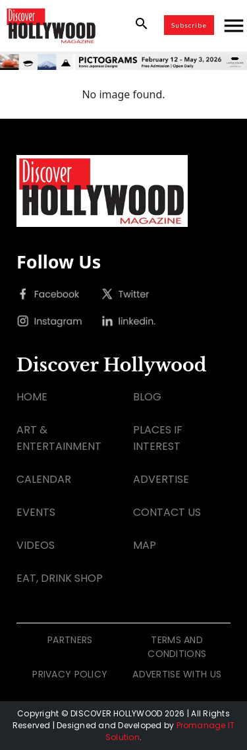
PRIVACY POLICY (69, 674)
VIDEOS (35, 545)
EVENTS (35, 512)
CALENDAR (43, 479)
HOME (31, 396)
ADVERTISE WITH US (176, 674)
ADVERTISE (161, 479)
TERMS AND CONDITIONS (177, 646)
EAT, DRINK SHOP (59, 578)
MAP (144, 545)
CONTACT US (167, 512)
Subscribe (189, 25)
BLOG (147, 396)
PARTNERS (69, 639)
